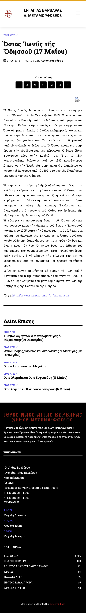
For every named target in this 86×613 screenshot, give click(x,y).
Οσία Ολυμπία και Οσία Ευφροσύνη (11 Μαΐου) (35, 377)
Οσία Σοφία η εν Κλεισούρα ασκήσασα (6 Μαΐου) (36, 389)
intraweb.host (57, 603)
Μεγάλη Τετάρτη (14, 536)
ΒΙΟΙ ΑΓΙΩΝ (11, 35)
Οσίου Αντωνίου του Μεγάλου (24, 366)
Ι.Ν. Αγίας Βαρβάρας (49, 60)
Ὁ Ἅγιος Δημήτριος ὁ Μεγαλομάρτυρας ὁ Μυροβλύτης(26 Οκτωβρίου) (31, 338)
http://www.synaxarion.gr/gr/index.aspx (40, 295)
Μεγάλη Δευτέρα (14, 515)
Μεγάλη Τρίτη (12, 525)
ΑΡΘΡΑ (8, 510)
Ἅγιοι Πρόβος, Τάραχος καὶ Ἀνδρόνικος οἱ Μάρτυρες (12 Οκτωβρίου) (42, 353)
